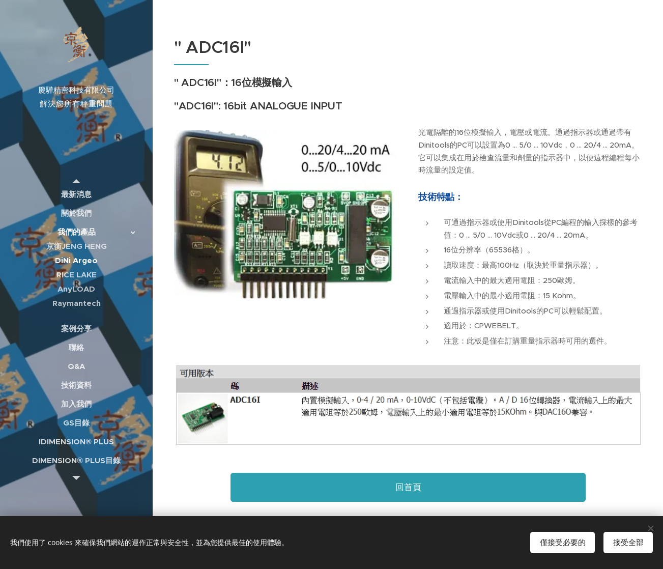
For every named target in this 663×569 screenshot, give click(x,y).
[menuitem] (76, 194)
